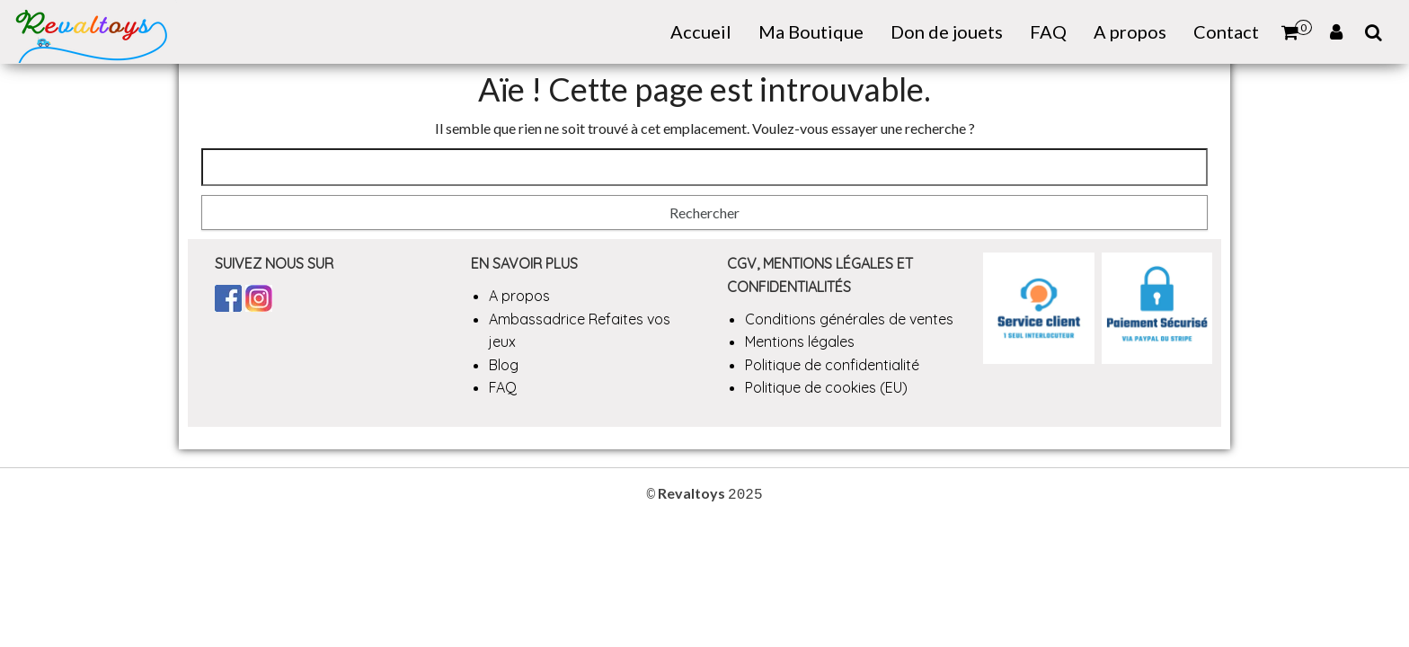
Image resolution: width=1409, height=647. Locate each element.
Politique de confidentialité (832, 365)
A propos (1130, 31)
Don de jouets (947, 31)
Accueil (700, 31)
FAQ (1048, 31)
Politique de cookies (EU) (826, 387)
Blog (503, 365)
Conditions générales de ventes (849, 319)
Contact (1226, 31)
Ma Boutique (811, 31)
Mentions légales (800, 341)
